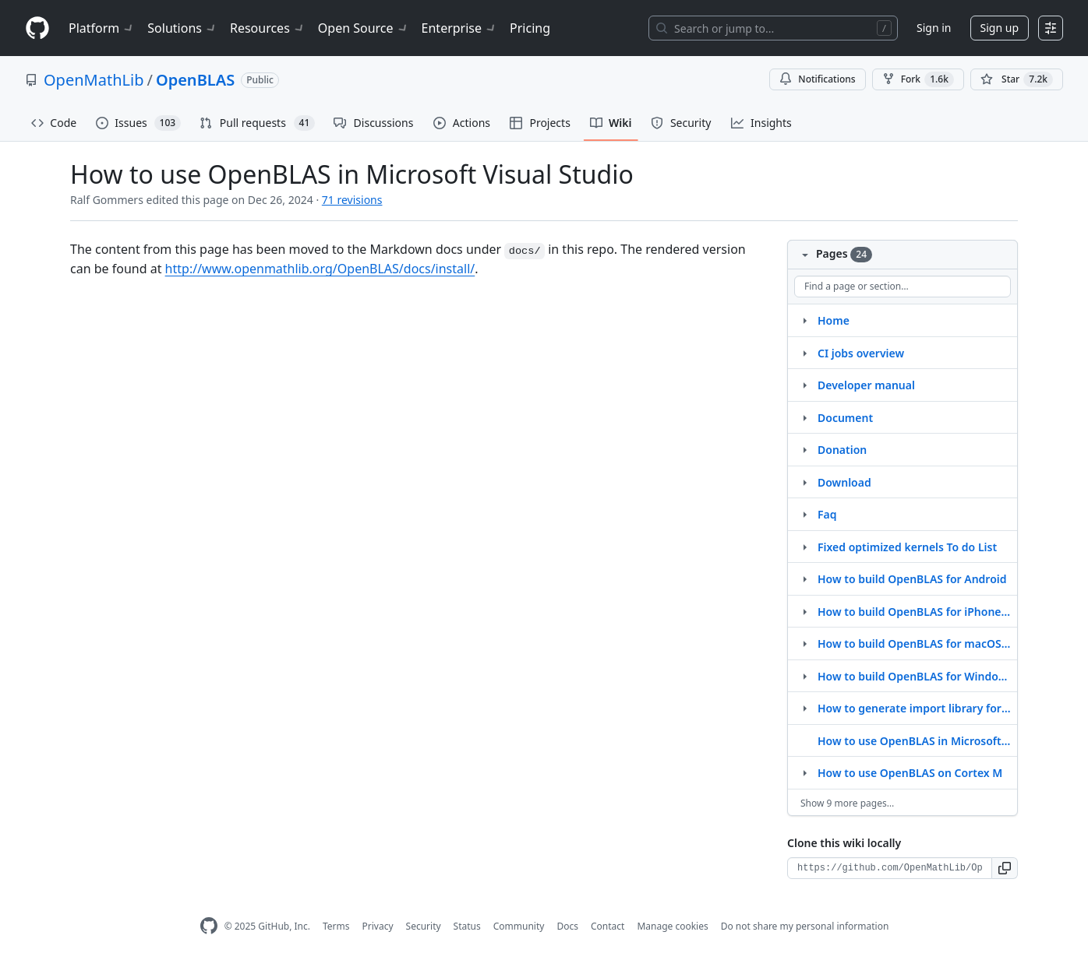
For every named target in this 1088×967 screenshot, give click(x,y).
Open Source (363, 28)
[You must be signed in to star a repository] (1016, 79)
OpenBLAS (195, 79)
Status (467, 926)
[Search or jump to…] (773, 28)
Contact (607, 926)
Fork (918, 79)
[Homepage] (37, 28)
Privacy (378, 926)
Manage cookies (672, 926)
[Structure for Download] (804, 481)
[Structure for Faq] (804, 513)
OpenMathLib (93, 79)
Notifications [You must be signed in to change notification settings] (817, 79)
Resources (268, 28)
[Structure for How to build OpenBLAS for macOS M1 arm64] (804, 643)
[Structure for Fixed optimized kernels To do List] (804, 546)
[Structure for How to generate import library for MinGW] (804, 707)
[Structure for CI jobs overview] (804, 352)
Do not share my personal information (805, 926)
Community (519, 926)
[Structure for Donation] (804, 449)
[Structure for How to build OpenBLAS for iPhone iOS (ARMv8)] (804, 611)
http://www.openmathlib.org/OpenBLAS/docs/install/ (320, 268)
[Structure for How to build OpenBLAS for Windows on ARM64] (804, 675)
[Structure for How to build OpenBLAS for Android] (804, 578)
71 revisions (352, 199)
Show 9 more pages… (847, 803)
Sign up (999, 27)
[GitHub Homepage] (209, 926)
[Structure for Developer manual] (804, 384)
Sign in (934, 27)
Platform (102, 28)
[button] (1005, 868)
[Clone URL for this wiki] (889, 868)
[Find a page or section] (902, 286)
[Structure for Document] (804, 417)
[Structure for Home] (804, 320)
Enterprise (459, 28)
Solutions (182, 28)
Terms (336, 926)
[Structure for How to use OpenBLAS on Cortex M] (804, 772)
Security (423, 926)
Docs (567, 926)
